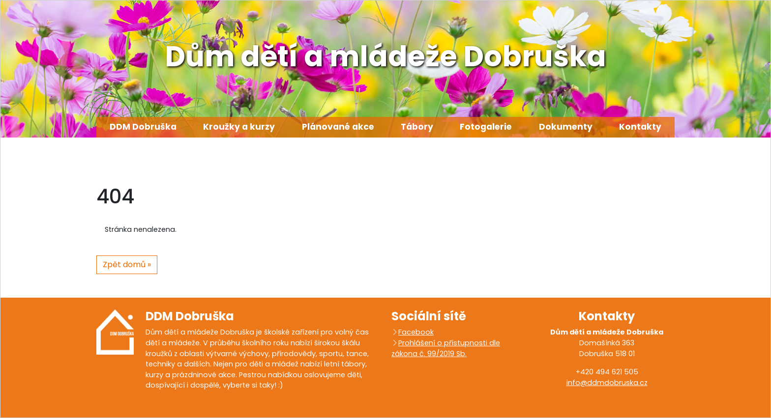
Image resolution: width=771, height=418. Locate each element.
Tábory (417, 127)
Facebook (416, 332)
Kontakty (640, 127)
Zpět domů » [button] (127, 264)
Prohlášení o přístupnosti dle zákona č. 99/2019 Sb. (445, 348)
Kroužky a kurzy (239, 127)
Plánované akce (338, 127)
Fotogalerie (486, 127)
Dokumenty (566, 127)
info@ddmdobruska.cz (607, 383)
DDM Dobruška (143, 127)
